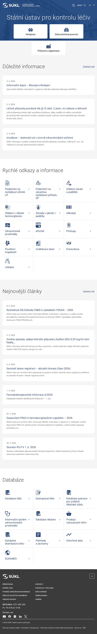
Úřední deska (8, 584)
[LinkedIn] (20, 616)
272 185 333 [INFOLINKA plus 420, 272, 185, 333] (19, 605)
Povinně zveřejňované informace (16, 592)
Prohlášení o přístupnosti (30, 628)
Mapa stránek (41, 592)
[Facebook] (9, 616)
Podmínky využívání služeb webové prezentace (57, 628)
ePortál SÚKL (8, 588)
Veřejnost (30, 31)
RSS (84, 628)
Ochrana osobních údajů (11, 628)
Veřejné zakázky (9, 599)
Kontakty (39, 584)
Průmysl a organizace (49, 48)
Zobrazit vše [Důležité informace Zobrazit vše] (88, 67)
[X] (25, 616)
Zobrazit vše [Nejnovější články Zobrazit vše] (88, 291)
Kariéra (38, 599)
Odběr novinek (41, 595)
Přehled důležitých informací (15, 595)
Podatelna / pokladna (44, 588)
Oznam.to (78, 628)
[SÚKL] (21, 5)
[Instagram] (15, 616)
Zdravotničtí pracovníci (66, 31)
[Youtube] (4, 616)
